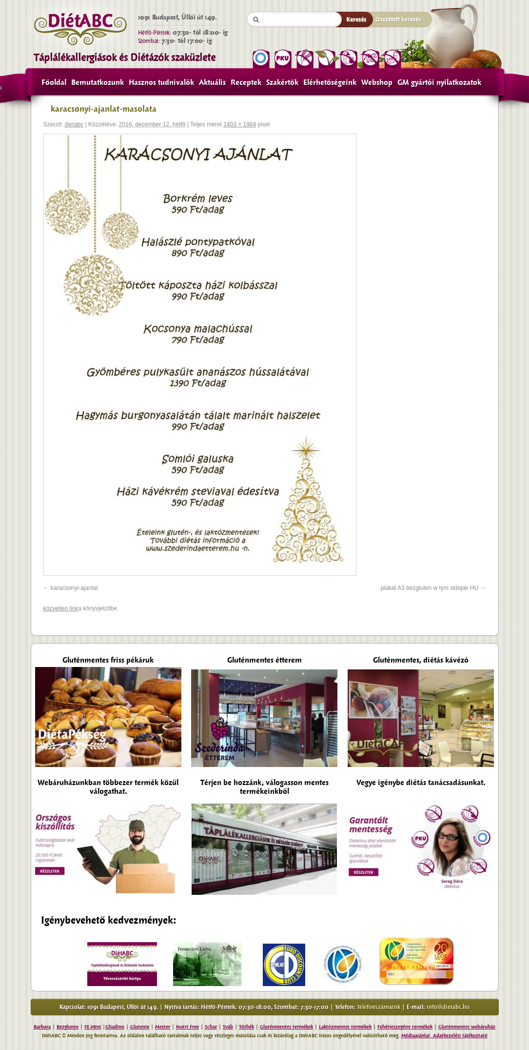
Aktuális (212, 82)
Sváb (228, 1027)
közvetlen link (60, 608)
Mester (162, 1027)
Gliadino (114, 1027)
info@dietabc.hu (448, 1007)
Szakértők (282, 82)
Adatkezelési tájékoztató (459, 1035)
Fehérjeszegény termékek (404, 1027)
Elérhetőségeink (329, 82)
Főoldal (53, 82)
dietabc (74, 124)
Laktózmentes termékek (345, 1027)
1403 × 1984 (239, 124)
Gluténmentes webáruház (466, 1027)
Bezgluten (67, 1027)
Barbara (42, 1027)
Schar (211, 1027)
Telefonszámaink (378, 1007)
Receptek (246, 82)
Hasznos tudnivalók (161, 82)
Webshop (376, 82)
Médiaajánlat (415, 1035)
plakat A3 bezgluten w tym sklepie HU (429, 588)
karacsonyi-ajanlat (74, 588)
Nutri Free (187, 1027)
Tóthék (246, 1027)
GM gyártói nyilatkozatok (439, 82)
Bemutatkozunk (97, 82)
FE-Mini (92, 1027)
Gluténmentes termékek (286, 1027)
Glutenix (139, 1027)
